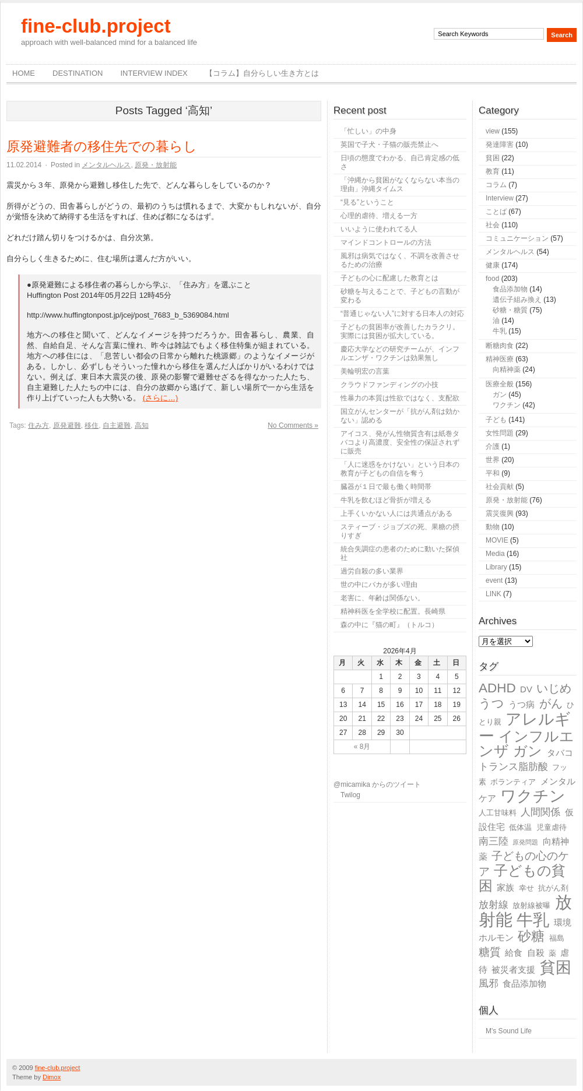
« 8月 (362, 746)
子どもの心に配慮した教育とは (389, 278)
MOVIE (497, 540)
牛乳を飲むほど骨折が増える (385, 500)
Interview (500, 198)
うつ (491, 703)
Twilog (350, 795)
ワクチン (507, 405)
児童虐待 (551, 827)
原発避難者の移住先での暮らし (101, 146)
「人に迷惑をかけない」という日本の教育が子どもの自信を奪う (399, 468)
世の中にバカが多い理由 (378, 584)
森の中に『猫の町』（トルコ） (389, 625)
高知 (142, 425)
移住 (92, 425)
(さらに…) (160, 397)
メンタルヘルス (106, 165)
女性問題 (500, 433)
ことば (496, 211)
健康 (493, 265)
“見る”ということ (367, 202)
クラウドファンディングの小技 (389, 385)
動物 (493, 527)
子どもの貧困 (522, 878)
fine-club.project (96, 26)
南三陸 (493, 841)
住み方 (38, 425)
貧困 (493, 158)
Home (23, 73)
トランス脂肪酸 (513, 766)
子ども (496, 420)
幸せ (526, 888)
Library (496, 567)
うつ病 (521, 704)
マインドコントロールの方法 (385, 242)
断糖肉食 (500, 346)
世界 (493, 460)
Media (495, 554)
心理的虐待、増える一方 (378, 216)
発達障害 (500, 144)
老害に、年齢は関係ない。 (382, 598)
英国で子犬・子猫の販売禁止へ (389, 144)
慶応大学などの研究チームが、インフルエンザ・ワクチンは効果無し (399, 353)
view (493, 131)
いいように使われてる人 (378, 229)
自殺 (536, 953)
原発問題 (525, 842)
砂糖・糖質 (510, 310)
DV (526, 689)
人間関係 (540, 812)
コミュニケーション (517, 238)
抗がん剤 (553, 888)
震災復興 (500, 513)
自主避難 (117, 425)
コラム (496, 185)
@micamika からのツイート (377, 784)
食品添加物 (510, 289)
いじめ (553, 688)
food (492, 278)
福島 (556, 938)
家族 (505, 887)
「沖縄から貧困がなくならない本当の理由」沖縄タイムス (399, 184)
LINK (493, 594)
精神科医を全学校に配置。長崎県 (392, 611)
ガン (500, 394)
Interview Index (153, 73)
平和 (493, 473)
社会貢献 (500, 487)
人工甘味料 (498, 812)
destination (77, 73)
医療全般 (500, 384)
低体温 (520, 827)
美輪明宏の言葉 (364, 371)
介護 (493, 446)
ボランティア (513, 781)
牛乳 (500, 331)
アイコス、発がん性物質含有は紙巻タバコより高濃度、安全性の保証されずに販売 (399, 442)
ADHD (497, 688)
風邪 (488, 983)
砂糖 (531, 936)
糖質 (490, 952)
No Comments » (293, 425)
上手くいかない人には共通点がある (396, 513)
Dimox (52, 1077)
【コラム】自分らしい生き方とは (262, 73)
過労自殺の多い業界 (371, 571)
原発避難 (67, 425)
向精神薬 (507, 369)
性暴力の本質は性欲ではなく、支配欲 (399, 398)
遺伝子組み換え (517, 299)
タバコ (560, 753)
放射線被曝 (531, 905)
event (494, 580)
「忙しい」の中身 (368, 131)
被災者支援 (513, 969)
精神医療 (500, 359)
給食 (513, 953)
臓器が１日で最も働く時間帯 (385, 487)
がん (551, 703)
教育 (493, 171)
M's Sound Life (509, 1031)
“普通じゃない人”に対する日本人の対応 (402, 313)
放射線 (493, 904)
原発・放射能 (156, 165)
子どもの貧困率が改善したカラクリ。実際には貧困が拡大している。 (399, 331)
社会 (493, 225)
